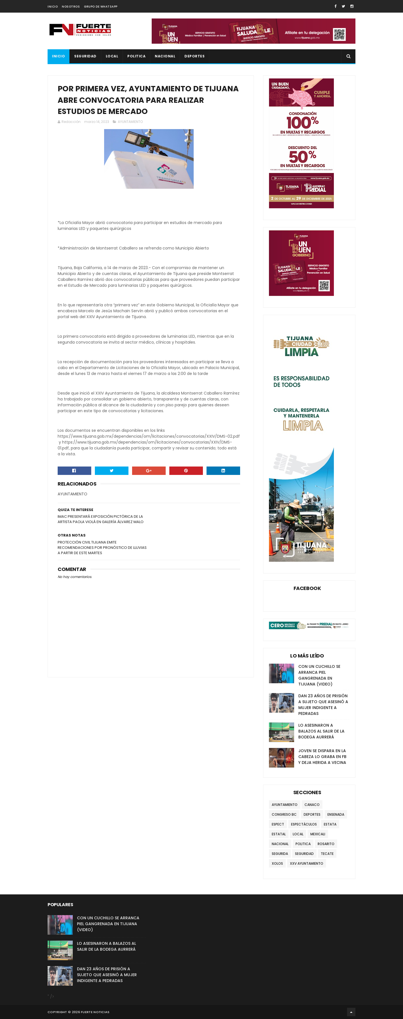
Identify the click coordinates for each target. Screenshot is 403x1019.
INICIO (53, 6)
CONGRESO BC (284, 814)
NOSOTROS (71, 6)
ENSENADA (335, 814)
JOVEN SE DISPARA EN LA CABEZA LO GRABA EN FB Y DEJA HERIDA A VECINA (322, 756)
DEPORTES (194, 56)
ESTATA (330, 824)
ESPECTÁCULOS (304, 824)
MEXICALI (317, 834)
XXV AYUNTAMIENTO (306, 863)
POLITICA (136, 56)
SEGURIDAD (85, 56)
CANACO (312, 804)
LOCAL (112, 56)
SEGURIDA (280, 853)
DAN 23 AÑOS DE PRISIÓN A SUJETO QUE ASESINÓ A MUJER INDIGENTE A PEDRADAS (323, 704)
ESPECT (278, 824)
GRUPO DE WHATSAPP (101, 6)
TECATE (327, 853)
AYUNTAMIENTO (130, 121)
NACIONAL (165, 56)
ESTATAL (279, 834)
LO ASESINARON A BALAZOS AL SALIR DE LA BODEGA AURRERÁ (321, 731)
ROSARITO (326, 843)
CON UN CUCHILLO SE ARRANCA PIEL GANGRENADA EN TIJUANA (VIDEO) (319, 675)
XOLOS (277, 863)
